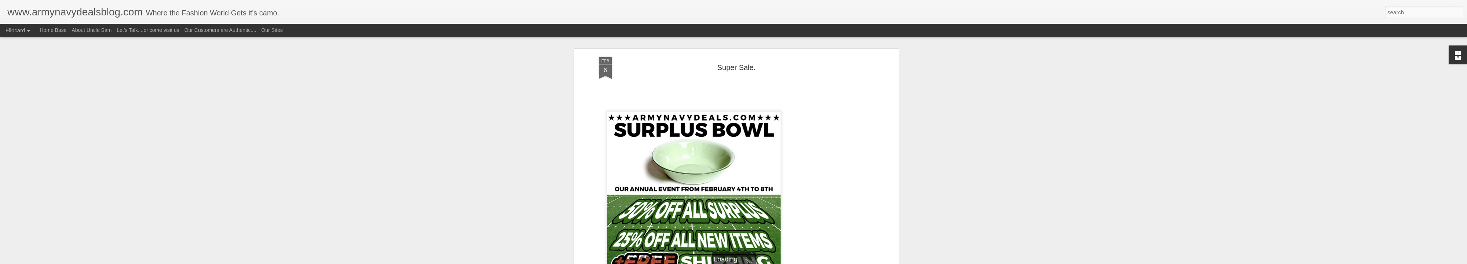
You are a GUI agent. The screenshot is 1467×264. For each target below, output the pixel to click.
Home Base (53, 30)
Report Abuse (778, 260)
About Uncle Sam (91, 30)
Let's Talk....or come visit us (148, 30)
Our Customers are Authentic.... (220, 30)
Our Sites (272, 30)
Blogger (756, 260)
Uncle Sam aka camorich (770, 57)
